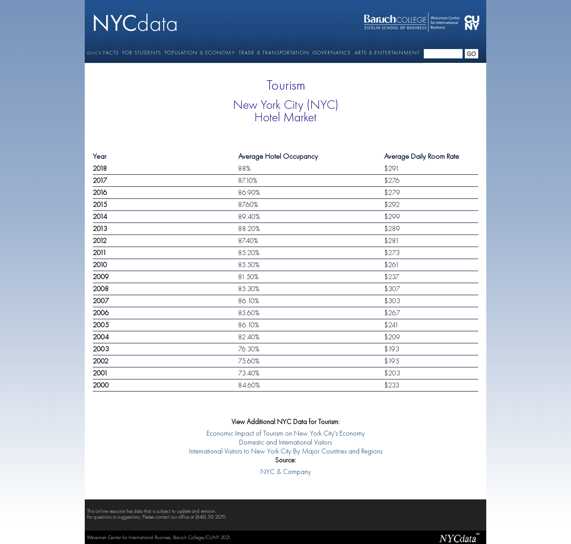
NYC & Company (286, 472)
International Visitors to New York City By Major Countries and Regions (285, 452)
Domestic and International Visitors (285, 443)
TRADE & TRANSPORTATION (274, 52)
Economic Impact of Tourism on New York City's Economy (286, 434)
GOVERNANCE (332, 52)
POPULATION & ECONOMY (200, 52)
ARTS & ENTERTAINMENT (387, 52)
